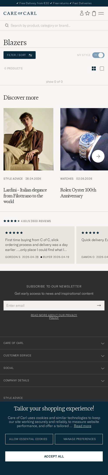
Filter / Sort (19, 55)
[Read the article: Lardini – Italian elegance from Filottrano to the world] (28, 156)
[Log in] (81, 13)
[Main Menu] (101, 13)
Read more (82, 426)
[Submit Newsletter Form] (99, 305)
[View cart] (94, 13)
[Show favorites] (87, 13)
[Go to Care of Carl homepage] (20, 13)
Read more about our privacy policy (54, 316)
